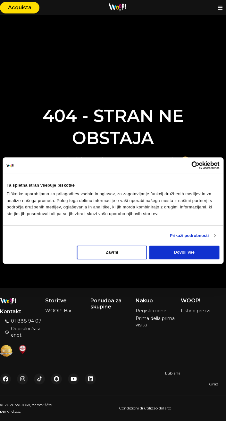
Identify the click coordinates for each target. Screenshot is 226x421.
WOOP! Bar (58, 311)
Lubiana (172, 373)
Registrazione (151, 311)
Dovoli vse (184, 252)
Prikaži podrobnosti (189, 235)
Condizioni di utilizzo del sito (145, 408)
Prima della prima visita (155, 322)
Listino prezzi (195, 311)
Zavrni (112, 252)
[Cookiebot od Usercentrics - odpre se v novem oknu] (191, 165)
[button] (220, 7)
